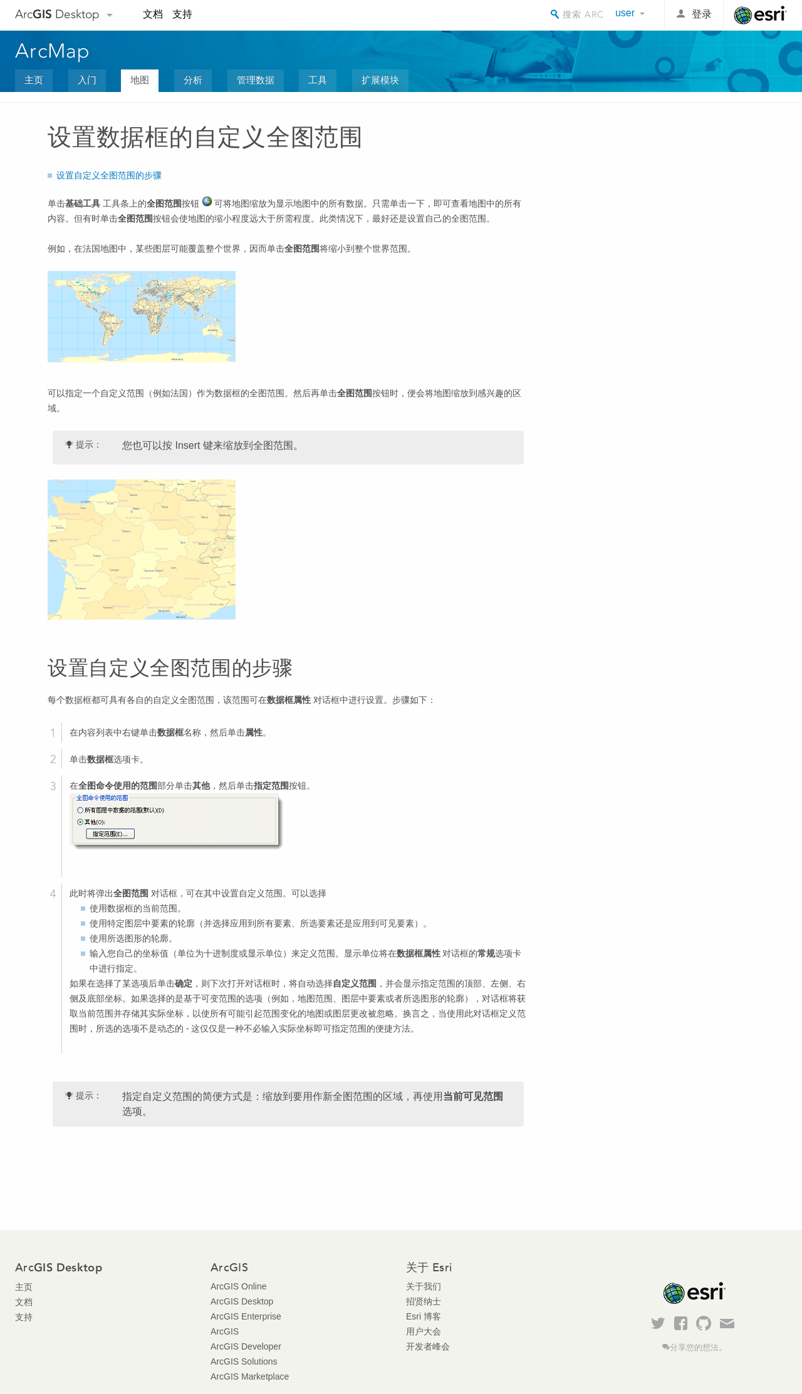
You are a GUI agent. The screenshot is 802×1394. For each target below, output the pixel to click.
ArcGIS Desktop (242, 1301)
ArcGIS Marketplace (250, 1376)
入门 (87, 79)
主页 (33, 79)
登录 (702, 14)
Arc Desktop (57, 14)
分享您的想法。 (698, 1347)
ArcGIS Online (238, 1286)
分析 (193, 79)
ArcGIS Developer (246, 1346)
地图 (139, 79)
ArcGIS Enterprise (246, 1316)
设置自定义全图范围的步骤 (109, 175)
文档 (153, 14)
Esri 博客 (423, 1316)
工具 (317, 79)
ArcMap (53, 51)
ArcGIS (225, 1331)
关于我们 (423, 1286)
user (625, 13)
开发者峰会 (428, 1346)
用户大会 (423, 1331)
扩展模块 (380, 79)
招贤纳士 (423, 1301)
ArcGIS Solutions (244, 1361)
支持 (182, 14)
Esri (760, 15)
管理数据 (255, 79)
